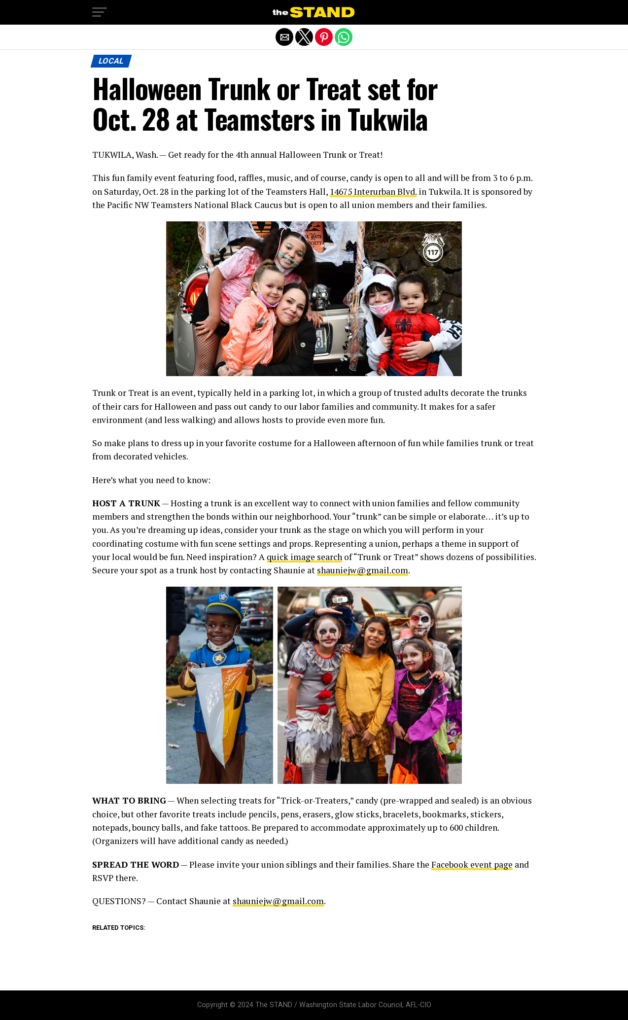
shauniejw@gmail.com (362, 570)
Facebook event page (472, 864)
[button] (99, 12)
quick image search (304, 557)
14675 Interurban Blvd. (373, 191)
